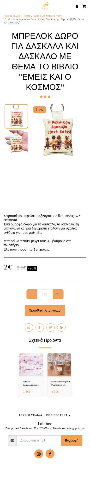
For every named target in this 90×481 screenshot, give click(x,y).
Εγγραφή (71, 440)
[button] (5, 6)
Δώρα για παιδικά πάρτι (48, 16)
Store (27, 16)
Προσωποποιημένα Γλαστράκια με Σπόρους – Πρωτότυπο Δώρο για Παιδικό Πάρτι (60, 383)
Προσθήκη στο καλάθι (45, 310)
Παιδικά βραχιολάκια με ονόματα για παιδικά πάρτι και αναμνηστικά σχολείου (30, 383)
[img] (31, 364)
